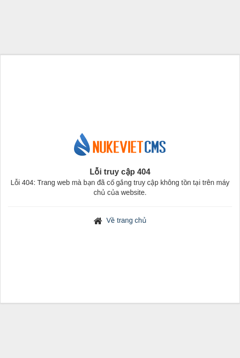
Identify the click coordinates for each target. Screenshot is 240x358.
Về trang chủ (126, 220)
